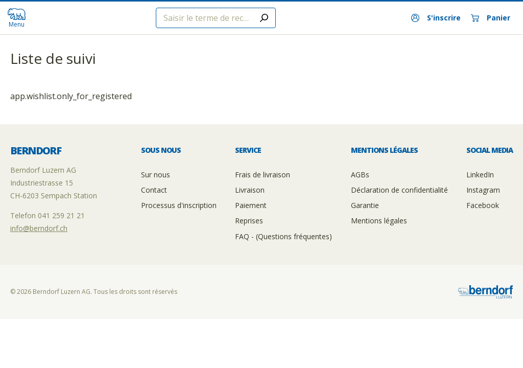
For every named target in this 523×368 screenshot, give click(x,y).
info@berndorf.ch (38, 228)
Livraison (250, 190)
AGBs (360, 174)
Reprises (249, 220)
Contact (154, 190)
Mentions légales (379, 220)
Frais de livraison (262, 174)
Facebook (482, 205)
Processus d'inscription (179, 205)
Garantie (365, 205)
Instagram (483, 190)
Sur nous (155, 174)
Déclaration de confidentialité (399, 190)
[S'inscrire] (436, 18)
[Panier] (490, 18)
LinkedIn (480, 174)
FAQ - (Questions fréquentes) (283, 236)
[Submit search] (264, 18)
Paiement (251, 205)
